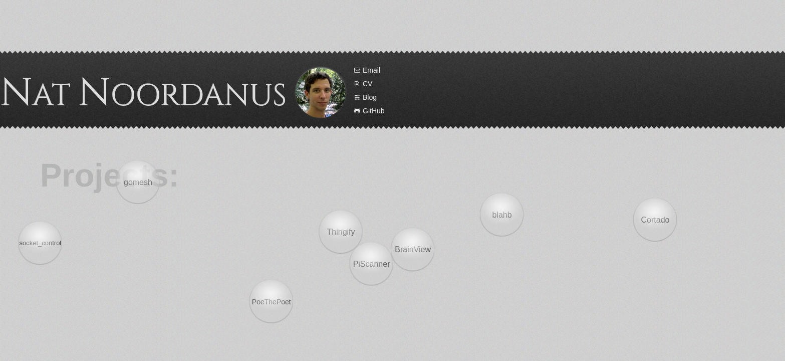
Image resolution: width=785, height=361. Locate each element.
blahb (503, 213)
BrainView (414, 248)
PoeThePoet (272, 302)
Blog (502, 97)
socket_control (43, 244)
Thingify (338, 235)
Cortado (653, 223)
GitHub (506, 111)
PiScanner (372, 261)
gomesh (136, 182)
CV (500, 84)
